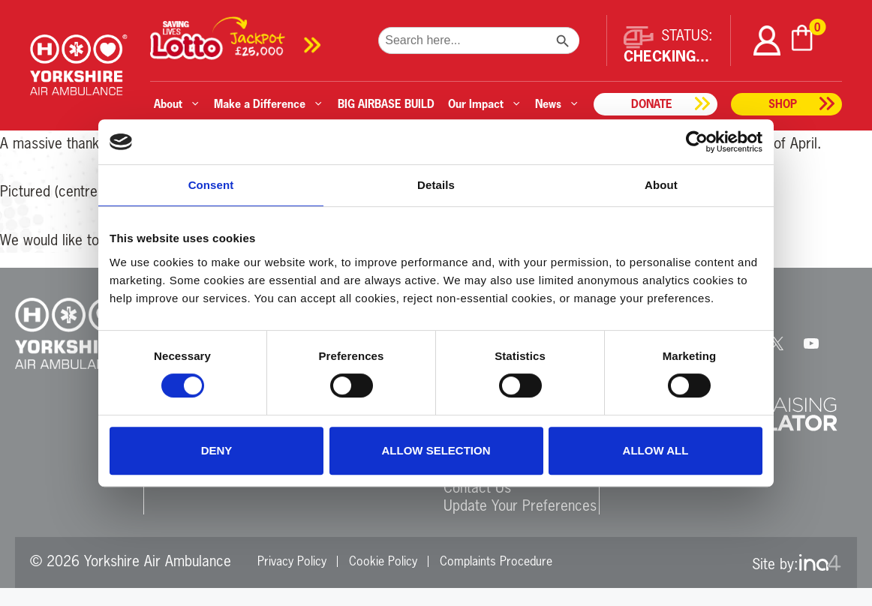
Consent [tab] (211, 184)
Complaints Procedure (496, 561)
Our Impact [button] (485, 104)
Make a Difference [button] (268, 104)
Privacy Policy (291, 561)
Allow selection (436, 450)
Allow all (656, 450)
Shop (782, 104)
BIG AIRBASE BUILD (386, 104)
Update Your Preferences (520, 505)
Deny (217, 450)
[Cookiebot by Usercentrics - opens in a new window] (696, 141)
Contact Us (477, 487)
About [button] (177, 104)
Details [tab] (436, 184)
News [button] (557, 104)
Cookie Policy (383, 561)
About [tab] (661, 184)
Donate (651, 104)
